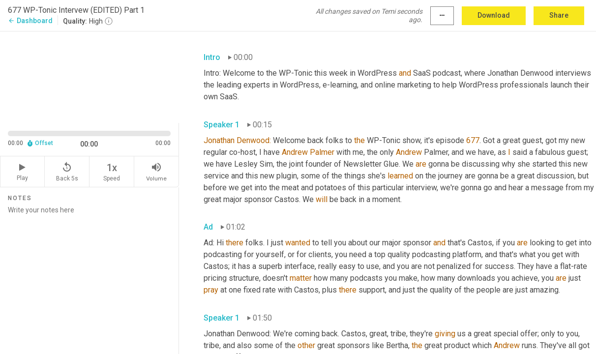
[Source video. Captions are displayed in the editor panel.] (89, 76)
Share (558, 15)
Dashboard (30, 21)
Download (493, 15)
